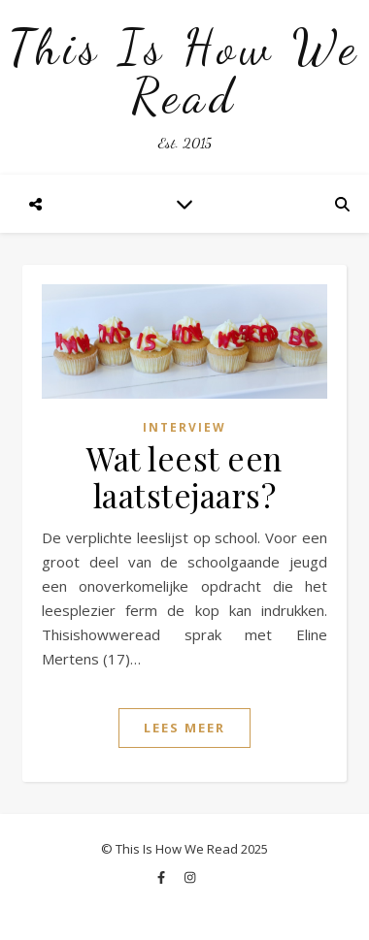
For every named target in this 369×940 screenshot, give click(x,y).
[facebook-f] (162, 877)
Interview (184, 427)
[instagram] (189, 877)
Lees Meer (184, 727)
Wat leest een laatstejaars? (184, 476)
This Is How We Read (184, 71)
